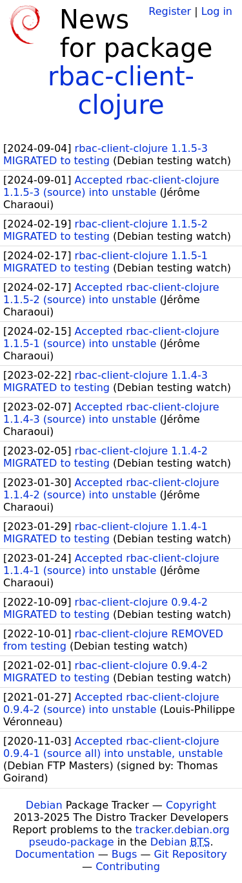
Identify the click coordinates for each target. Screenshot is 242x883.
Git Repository (190, 854)
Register (169, 11)
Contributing (128, 866)
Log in (216, 11)
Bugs (124, 854)
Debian (44, 805)
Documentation (54, 854)
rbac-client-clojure (121, 90)
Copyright (191, 805)
